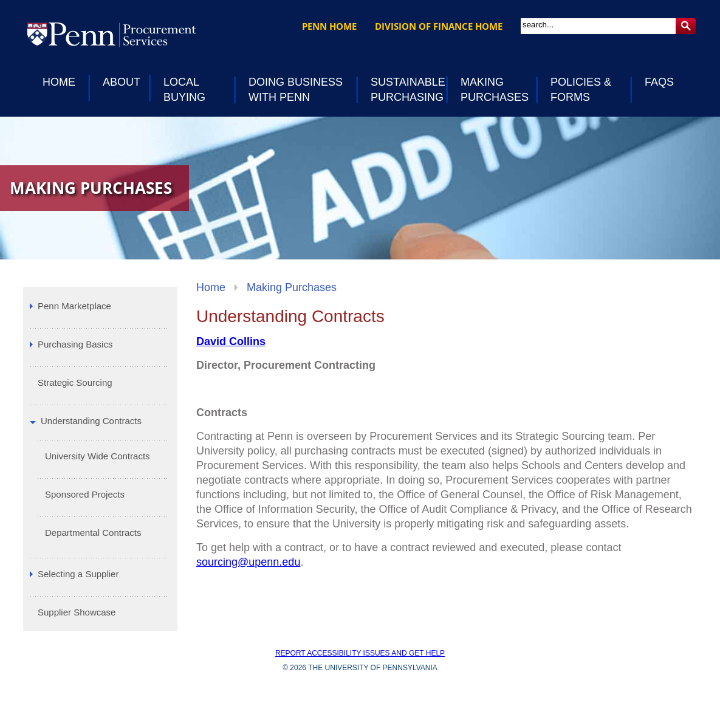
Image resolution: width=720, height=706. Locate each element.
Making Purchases (292, 287)
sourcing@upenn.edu (248, 562)
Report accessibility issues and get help (360, 653)
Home (210, 287)
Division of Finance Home (438, 26)
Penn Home (329, 26)
